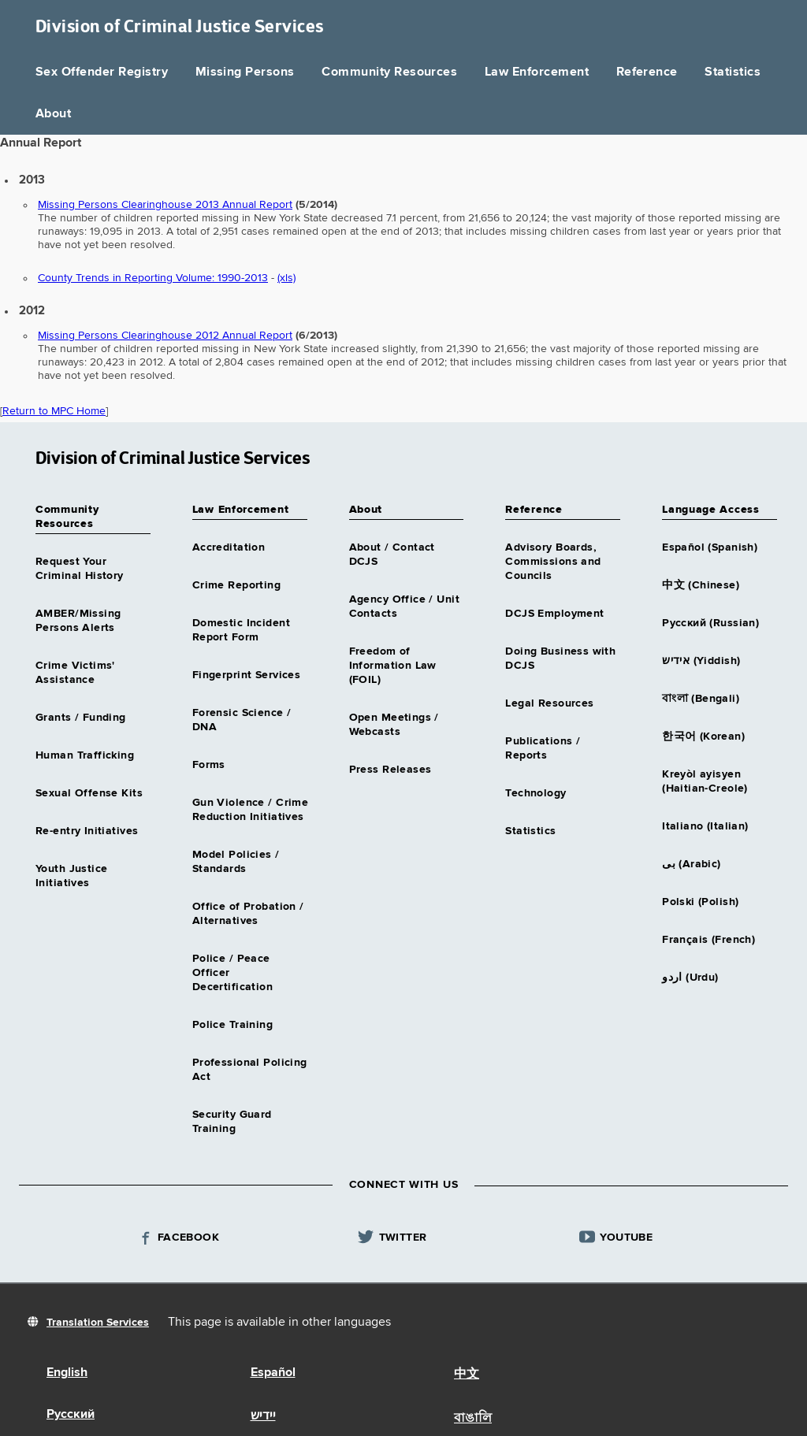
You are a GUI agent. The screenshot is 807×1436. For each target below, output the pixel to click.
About (53, 114)
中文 (466, 1374)
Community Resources (389, 72)
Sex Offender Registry (101, 72)
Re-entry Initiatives (86, 831)
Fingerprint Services (246, 675)
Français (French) (708, 939)
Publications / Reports (542, 748)
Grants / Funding (80, 717)
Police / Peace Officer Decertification (232, 973)
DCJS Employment (554, 613)
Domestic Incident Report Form (241, 630)
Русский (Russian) (710, 623)
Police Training (232, 1024)
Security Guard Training (232, 1121)
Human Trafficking (84, 755)
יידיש (263, 1416)
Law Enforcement (537, 72)
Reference (647, 72)
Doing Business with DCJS (560, 658)
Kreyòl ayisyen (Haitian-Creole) (705, 781)
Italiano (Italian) (705, 826)
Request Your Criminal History (79, 568)
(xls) (286, 278)
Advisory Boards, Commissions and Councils (553, 561)
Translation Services (97, 1322)
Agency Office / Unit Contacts (404, 606)
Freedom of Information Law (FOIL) (393, 665)
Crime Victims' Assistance (75, 672)
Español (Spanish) (709, 547)
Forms (208, 764)
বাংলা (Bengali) (700, 698)
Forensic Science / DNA (242, 720)
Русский (70, 1414)
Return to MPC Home (54, 411)
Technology (535, 793)
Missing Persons (245, 72)
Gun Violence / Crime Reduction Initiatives (250, 809)
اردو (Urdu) (690, 977)
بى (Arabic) (691, 864)
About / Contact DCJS (392, 554)
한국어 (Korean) (703, 736)
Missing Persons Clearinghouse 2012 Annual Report (165, 335)
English (66, 1373)
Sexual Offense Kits (89, 793)
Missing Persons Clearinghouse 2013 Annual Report (165, 204)
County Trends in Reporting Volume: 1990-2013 (153, 278)
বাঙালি (473, 1418)
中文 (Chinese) (700, 585)
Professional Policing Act (249, 1069)
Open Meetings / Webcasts (394, 724)
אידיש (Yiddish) (701, 660)
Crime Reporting (236, 585)
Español (273, 1373)
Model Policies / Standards (236, 861)
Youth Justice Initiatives (71, 876)
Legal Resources (549, 703)
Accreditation (228, 547)
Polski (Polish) (700, 901)
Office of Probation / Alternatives (248, 913)
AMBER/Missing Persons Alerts (78, 620)
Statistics (733, 72)
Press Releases (390, 769)
